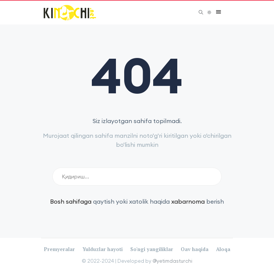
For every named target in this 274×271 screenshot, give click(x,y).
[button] (217, 12)
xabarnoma (188, 201)
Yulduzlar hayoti (102, 249)
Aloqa (223, 249)
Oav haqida (195, 249)
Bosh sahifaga (70, 201)
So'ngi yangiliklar (151, 249)
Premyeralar (59, 249)
